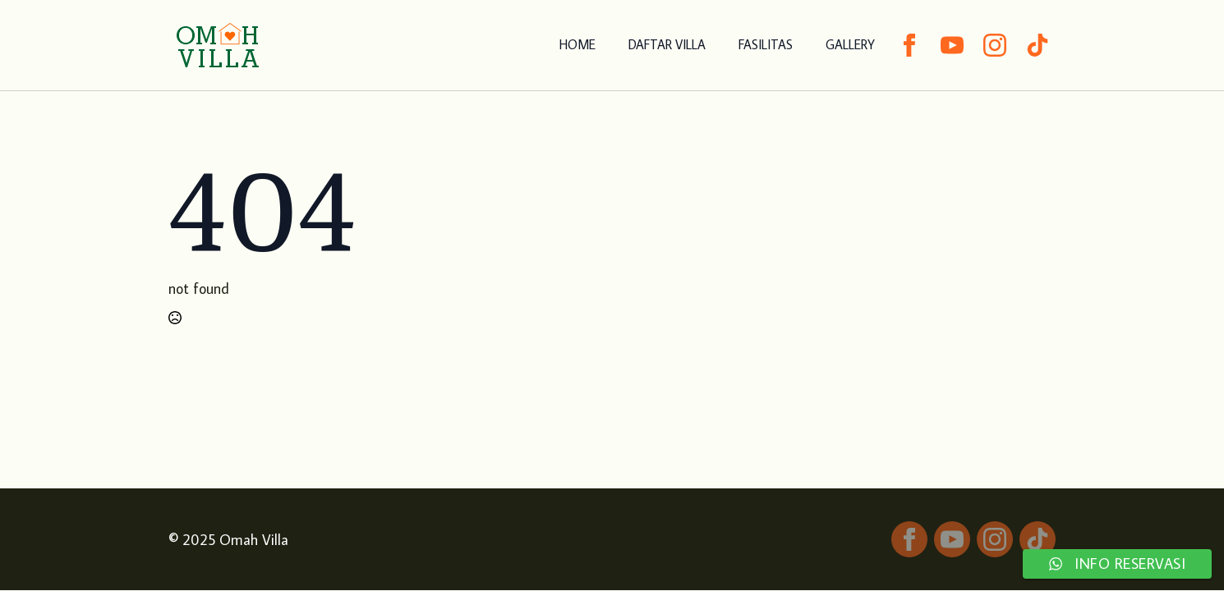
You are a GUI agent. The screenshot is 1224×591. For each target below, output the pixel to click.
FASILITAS (766, 44)
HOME (577, 44)
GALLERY (850, 44)
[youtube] (952, 45)
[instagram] (995, 45)
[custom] (1037, 45)
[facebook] (909, 45)
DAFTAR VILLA (667, 44)
